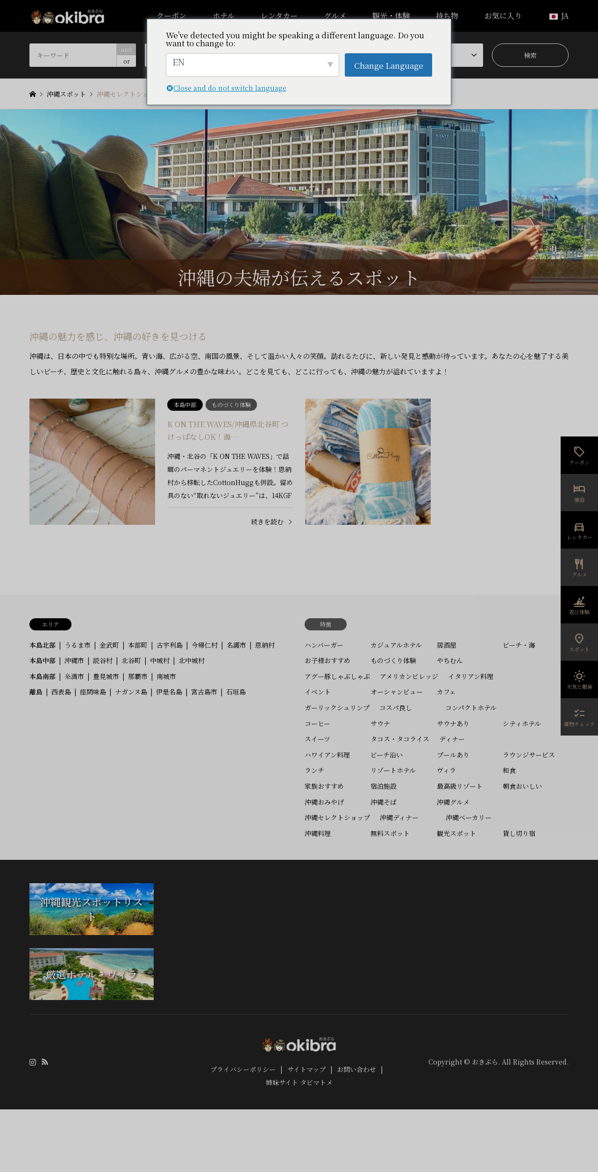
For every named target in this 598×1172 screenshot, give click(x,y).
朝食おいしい (522, 786)
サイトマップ (306, 1069)
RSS (45, 1061)
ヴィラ (446, 770)
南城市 (166, 676)
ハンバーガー (324, 645)
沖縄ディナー (399, 817)
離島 (36, 691)
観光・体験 (391, 15)
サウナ (380, 723)
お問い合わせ (356, 1069)
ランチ (314, 770)
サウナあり (453, 723)
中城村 (160, 660)
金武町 (109, 645)
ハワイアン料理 (327, 754)
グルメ (335, 15)
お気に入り (503, 15)
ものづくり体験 (393, 660)
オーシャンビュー (396, 691)
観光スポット (456, 833)
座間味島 (93, 691)
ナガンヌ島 (131, 691)
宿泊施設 (383, 786)
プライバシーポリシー (243, 1069)
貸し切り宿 (519, 833)
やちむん (450, 660)
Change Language (388, 65)
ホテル (224, 15)
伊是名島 (169, 691)
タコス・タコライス (399, 738)
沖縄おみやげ (324, 802)
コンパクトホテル (471, 707)
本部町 (138, 645)
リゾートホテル (393, 770)
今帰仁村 (205, 645)
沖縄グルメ (453, 802)
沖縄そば (383, 802)
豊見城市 (106, 676)
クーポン (171, 15)
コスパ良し (395, 707)
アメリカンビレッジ (409, 676)
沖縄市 (74, 660)
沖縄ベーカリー (468, 817)
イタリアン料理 (470, 676)
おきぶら (485, 1061)
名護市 (236, 645)
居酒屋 (446, 645)
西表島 (61, 691)
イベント (318, 691)
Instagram (32, 1061)
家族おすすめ (324, 786)
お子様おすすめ (327, 660)
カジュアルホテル (396, 645)
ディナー (452, 738)
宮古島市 (204, 691)
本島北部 (42, 645)
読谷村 (103, 660)
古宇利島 (170, 645)
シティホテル (522, 723)
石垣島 (236, 691)
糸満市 (74, 676)
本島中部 (42, 660)
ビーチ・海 (519, 645)
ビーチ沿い (386, 754)
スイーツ (317, 738)
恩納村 (265, 645)
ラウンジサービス (529, 754)
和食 (509, 770)
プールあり (453, 754)
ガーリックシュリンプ (337, 707)
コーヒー (317, 723)
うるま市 (77, 645)
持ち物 (447, 15)
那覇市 (138, 676)
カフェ (446, 691)
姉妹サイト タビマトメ (299, 1082)
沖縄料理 (318, 833)
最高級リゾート (460, 786)
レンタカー (279, 15)
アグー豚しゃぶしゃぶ (337, 676)
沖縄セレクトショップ (337, 817)
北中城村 (191, 660)
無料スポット (390, 833)
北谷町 (131, 660)
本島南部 (42, 676)
